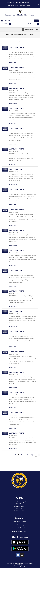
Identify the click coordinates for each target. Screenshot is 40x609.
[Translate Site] (33, 24)
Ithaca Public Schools (19, 521)
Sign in (37, 21)
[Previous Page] (6, 455)
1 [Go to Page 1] (9, 455)
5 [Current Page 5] (18, 455)
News (32, 34)
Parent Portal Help (12, 5)
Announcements (16, 47)
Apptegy (23, 566)
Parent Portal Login (22, 2)
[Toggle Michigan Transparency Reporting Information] (23, 29)
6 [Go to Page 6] (21, 455)
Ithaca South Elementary (19, 531)
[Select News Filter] (28, 42)
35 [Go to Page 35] (28, 455)
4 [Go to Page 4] (15, 455)
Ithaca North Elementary (19, 528)
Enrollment (10, 2)
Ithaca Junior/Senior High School (16, 34)
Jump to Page (35, 455)
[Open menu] (5, 21)
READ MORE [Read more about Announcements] (13, 63)
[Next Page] (32, 455)
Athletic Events (25, 5)
